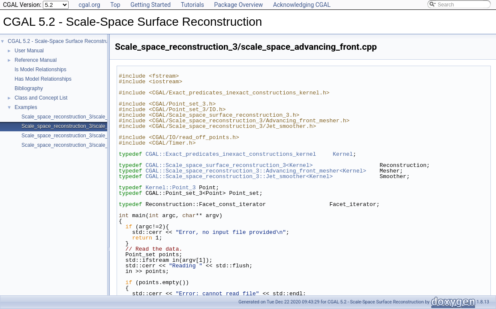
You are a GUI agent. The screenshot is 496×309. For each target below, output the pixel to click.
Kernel (343, 154)
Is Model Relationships (40, 70)
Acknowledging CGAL (302, 4)
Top (115, 4)
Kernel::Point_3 (170, 187)
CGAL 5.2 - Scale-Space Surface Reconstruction (63, 41)
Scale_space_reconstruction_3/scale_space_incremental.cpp (91, 136)
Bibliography (29, 88)
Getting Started (150, 4)
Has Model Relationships (43, 79)
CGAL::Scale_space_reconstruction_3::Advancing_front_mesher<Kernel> (255, 171)
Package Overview (238, 4)
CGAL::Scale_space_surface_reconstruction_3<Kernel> (229, 165)
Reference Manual (36, 60)
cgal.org (89, 4)
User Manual (29, 51)
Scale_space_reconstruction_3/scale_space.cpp (76, 117)
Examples (26, 107)
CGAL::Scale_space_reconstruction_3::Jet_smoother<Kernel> (239, 176)
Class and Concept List (41, 98)
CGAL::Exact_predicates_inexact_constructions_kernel (230, 154)
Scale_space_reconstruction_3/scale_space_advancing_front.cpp (96, 126)
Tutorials (192, 4)
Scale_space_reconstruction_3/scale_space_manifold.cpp (87, 145)
